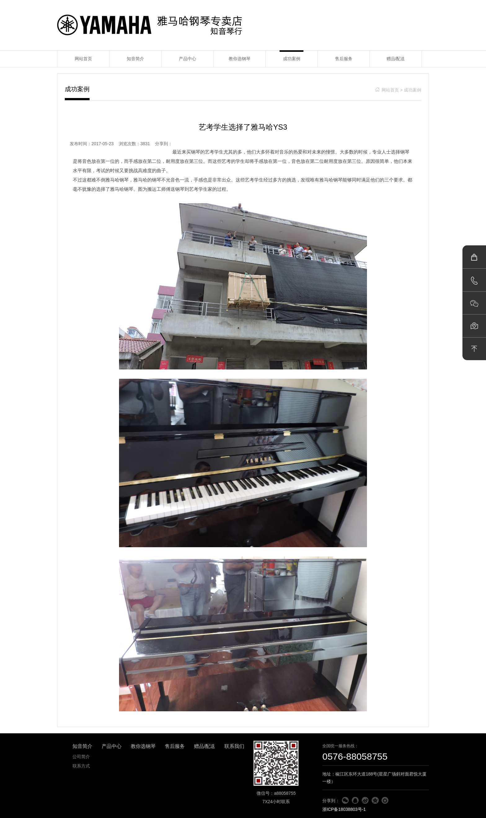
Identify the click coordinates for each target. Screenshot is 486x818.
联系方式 (81, 765)
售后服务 (343, 58)
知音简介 (135, 58)
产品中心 (187, 58)
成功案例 (291, 58)
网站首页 (83, 58)
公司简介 (81, 756)
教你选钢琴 (239, 58)
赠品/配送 (396, 58)
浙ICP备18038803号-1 (344, 809)
